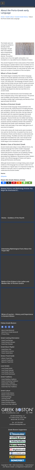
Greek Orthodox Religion (8, 402)
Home (2, 17)
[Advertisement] (17, 30)
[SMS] (24, 183)
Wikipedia (4, 176)
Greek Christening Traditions (9, 381)
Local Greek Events (6, 368)
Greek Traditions (6, 377)
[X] (8, 183)
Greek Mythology (6, 397)
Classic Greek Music (7, 353)
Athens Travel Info (6, 358)
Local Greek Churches (7, 372)
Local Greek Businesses (8, 374)
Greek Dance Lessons (7, 351)
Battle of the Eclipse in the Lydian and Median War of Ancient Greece (15, 282)
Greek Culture (10, 17)
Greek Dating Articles (7, 400)
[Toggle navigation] (3, 3)
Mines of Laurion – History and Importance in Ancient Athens (17, 315)
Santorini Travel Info (7, 360)
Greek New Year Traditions (9, 386)
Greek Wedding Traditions (9, 379)
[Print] (19, 183)
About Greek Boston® (7, 330)
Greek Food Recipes (7, 340)
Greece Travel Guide (7, 356)
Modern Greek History (7, 395)
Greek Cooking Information (10, 338)
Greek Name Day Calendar (9, 404)
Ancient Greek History (21, 17)
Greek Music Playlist (7, 347)
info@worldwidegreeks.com (17, 424)
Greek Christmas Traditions (9, 385)
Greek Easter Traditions (8, 383)
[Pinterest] (13, 183)
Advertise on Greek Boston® (9, 332)
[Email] (29, 183)
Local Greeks (5, 366)
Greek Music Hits (6, 349)
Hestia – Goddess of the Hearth (12, 218)
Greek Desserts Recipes (8, 342)
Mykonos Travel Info (7, 362)
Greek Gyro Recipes (7, 344)
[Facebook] (3, 183)
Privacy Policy (5, 334)
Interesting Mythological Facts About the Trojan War (16, 250)
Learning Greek (5, 398)
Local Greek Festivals (7, 370)
